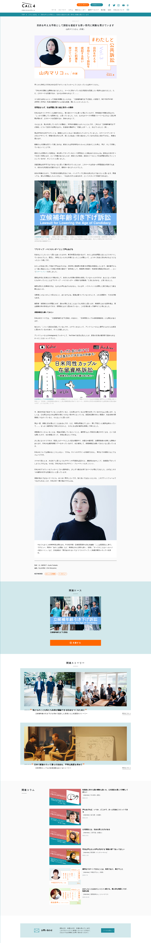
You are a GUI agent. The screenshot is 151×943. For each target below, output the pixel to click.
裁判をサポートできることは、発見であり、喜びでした (102, 872)
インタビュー (62, 576)
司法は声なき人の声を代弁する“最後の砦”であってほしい (103, 852)
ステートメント (41, 273)
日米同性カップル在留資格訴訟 (44, 401)
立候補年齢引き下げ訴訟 (42, 238)
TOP (23, 14)
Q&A (109, 10)
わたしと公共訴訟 (51, 576)
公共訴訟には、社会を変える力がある (96, 832)
